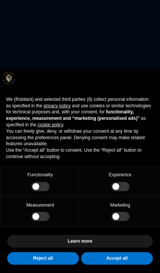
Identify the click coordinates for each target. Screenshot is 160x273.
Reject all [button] (43, 258)
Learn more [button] (80, 241)
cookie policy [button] (50, 124)
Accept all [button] (117, 258)
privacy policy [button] (57, 105)
